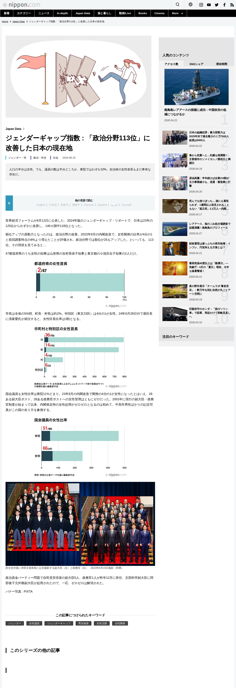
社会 (55, 157)
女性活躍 (102, 623)
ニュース (43, 13)
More (177, 13)
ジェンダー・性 (17, 157)
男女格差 (83, 623)
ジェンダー (14, 623)
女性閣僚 (120, 623)
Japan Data (82, 13)
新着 (6, 13)
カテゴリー (24, 13)
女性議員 (34, 623)
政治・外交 (39, 157)
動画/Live (125, 13)
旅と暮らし (105, 13)
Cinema (159, 13)
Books (142, 13)
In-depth (62, 13)
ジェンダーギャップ (58, 623)
